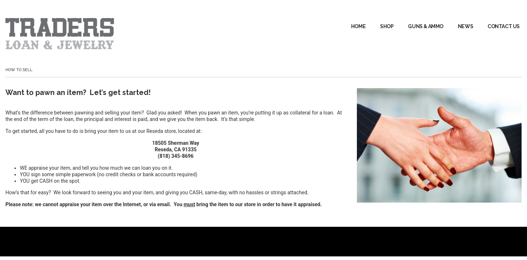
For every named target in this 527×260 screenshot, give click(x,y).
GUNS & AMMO (425, 26)
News (465, 26)
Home (358, 26)
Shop (386, 26)
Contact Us (504, 26)
